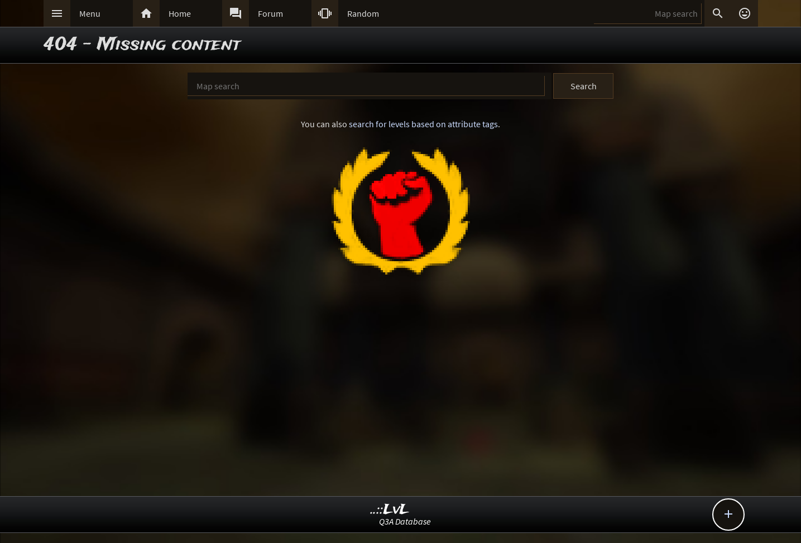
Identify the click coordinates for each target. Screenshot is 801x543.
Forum (270, 13)
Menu (89, 13)
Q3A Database (405, 521)
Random (363, 13)
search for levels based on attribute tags (423, 123)
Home (180, 13)
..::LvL (390, 510)
